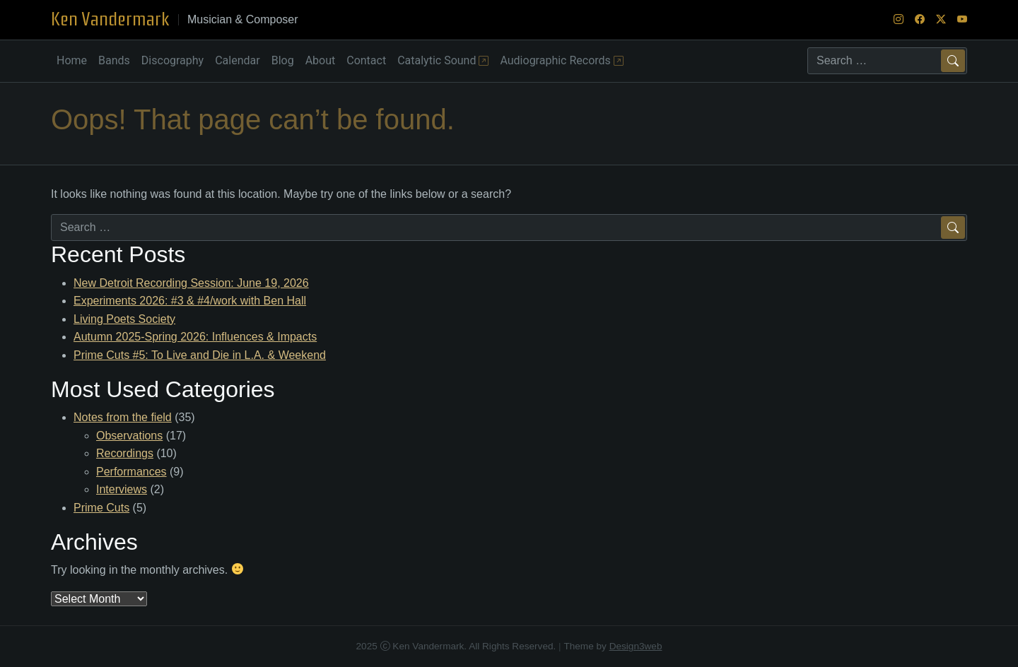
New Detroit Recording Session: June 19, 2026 (191, 283)
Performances (131, 472)
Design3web (635, 646)
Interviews (121, 489)
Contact (366, 60)
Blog (282, 60)
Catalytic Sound (442, 60)
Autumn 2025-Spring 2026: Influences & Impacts (195, 337)
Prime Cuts (101, 508)
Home (72, 60)
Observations (129, 436)
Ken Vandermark (110, 19)
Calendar (237, 60)
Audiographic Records (561, 60)
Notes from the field (123, 417)
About (320, 60)
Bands (114, 60)
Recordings (124, 453)
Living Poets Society (124, 319)
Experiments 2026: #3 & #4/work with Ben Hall (190, 301)
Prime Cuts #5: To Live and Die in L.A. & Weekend (200, 355)
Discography (172, 60)
